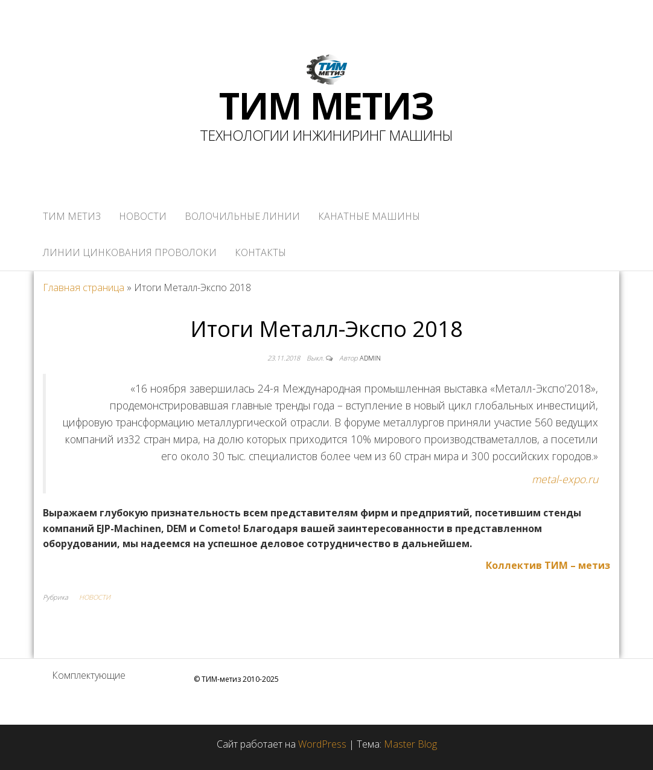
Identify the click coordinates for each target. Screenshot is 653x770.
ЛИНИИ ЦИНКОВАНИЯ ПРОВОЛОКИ (130, 252)
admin (370, 357)
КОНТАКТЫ (260, 252)
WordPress (322, 744)
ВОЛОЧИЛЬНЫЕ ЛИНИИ (242, 216)
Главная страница (83, 287)
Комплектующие (89, 675)
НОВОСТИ (143, 216)
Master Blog (410, 744)
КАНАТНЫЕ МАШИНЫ (369, 216)
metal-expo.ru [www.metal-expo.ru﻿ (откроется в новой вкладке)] (565, 479)
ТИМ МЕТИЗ (326, 105)
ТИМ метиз (72, 216)
